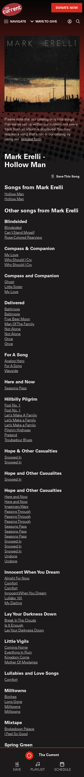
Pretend (10, 435)
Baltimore (12, 309)
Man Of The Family (19, 324)
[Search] (78, 21)
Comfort (10, 583)
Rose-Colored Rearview (23, 238)
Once (8, 339)
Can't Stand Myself (19, 233)
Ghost (9, 282)
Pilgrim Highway (17, 430)
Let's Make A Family (20, 415)
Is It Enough (13, 625)
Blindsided (13, 228)
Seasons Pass (15, 388)
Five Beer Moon (17, 319)
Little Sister (13, 287)
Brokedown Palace (19, 729)
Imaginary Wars (16, 507)
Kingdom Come (16, 657)
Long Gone (13, 702)
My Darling (13, 603)
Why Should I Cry (18, 260)
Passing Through (17, 512)
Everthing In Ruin (18, 652)
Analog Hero (14, 361)
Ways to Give (43, 21)
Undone (10, 556)
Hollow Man (14, 194)
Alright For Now (16, 578)
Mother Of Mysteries (21, 662)
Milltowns (12, 707)
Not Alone (12, 329)
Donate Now (67, 7)
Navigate (15, 21)
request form (31, 139)
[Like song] (65, 176)
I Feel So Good (16, 734)
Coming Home (16, 648)
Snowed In (13, 457)
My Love (11, 255)
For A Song (13, 366)
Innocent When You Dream (25, 593)
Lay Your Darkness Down (24, 630)
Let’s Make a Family (20, 420)
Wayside (11, 371)
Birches (10, 697)
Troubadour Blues (18, 440)
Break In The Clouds (20, 621)
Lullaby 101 (13, 598)
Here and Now (16, 497)
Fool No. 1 (12, 405)
